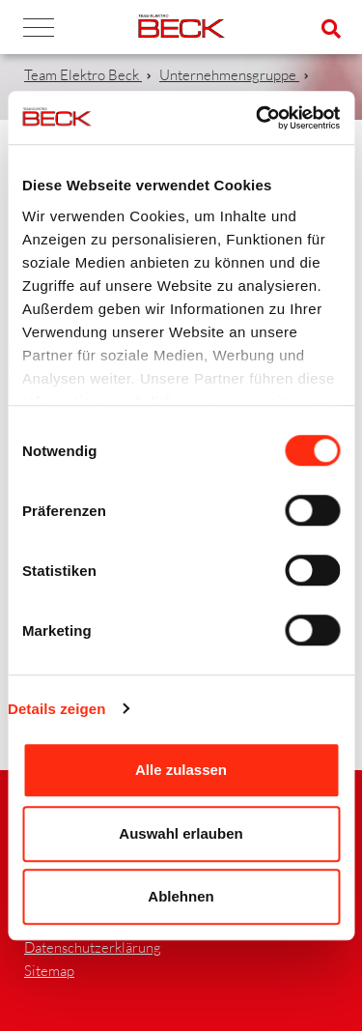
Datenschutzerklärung (92, 947)
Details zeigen (56, 709)
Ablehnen (180, 896)
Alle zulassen (181, 769)
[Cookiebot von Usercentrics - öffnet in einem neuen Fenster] (258, 117)
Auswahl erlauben (180, 833)
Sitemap (49, 970)
